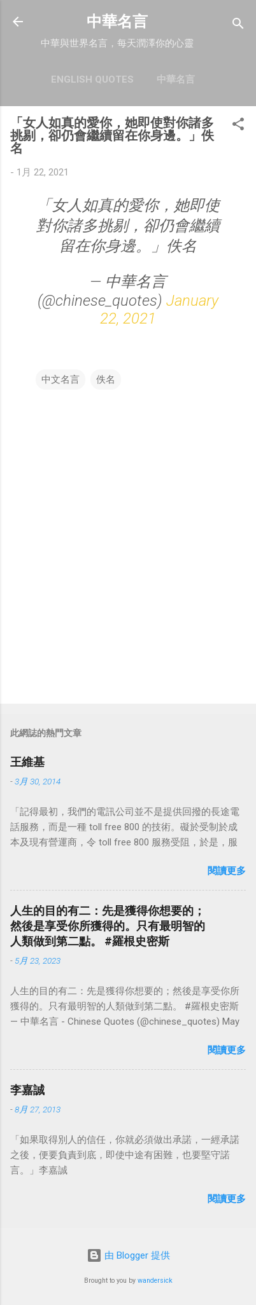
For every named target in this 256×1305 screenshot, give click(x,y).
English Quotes (92, 79)
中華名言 (117, 22)
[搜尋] (238, 25)
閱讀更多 (227, 871)
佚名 (105, 379)
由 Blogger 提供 (128, 1255)
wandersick (155, 1280)
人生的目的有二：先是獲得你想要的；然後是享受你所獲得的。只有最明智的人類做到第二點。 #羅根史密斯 (107, 926)
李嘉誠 (27, 1090)
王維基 (27, 762)
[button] (238, 126)
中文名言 (60, 379)
